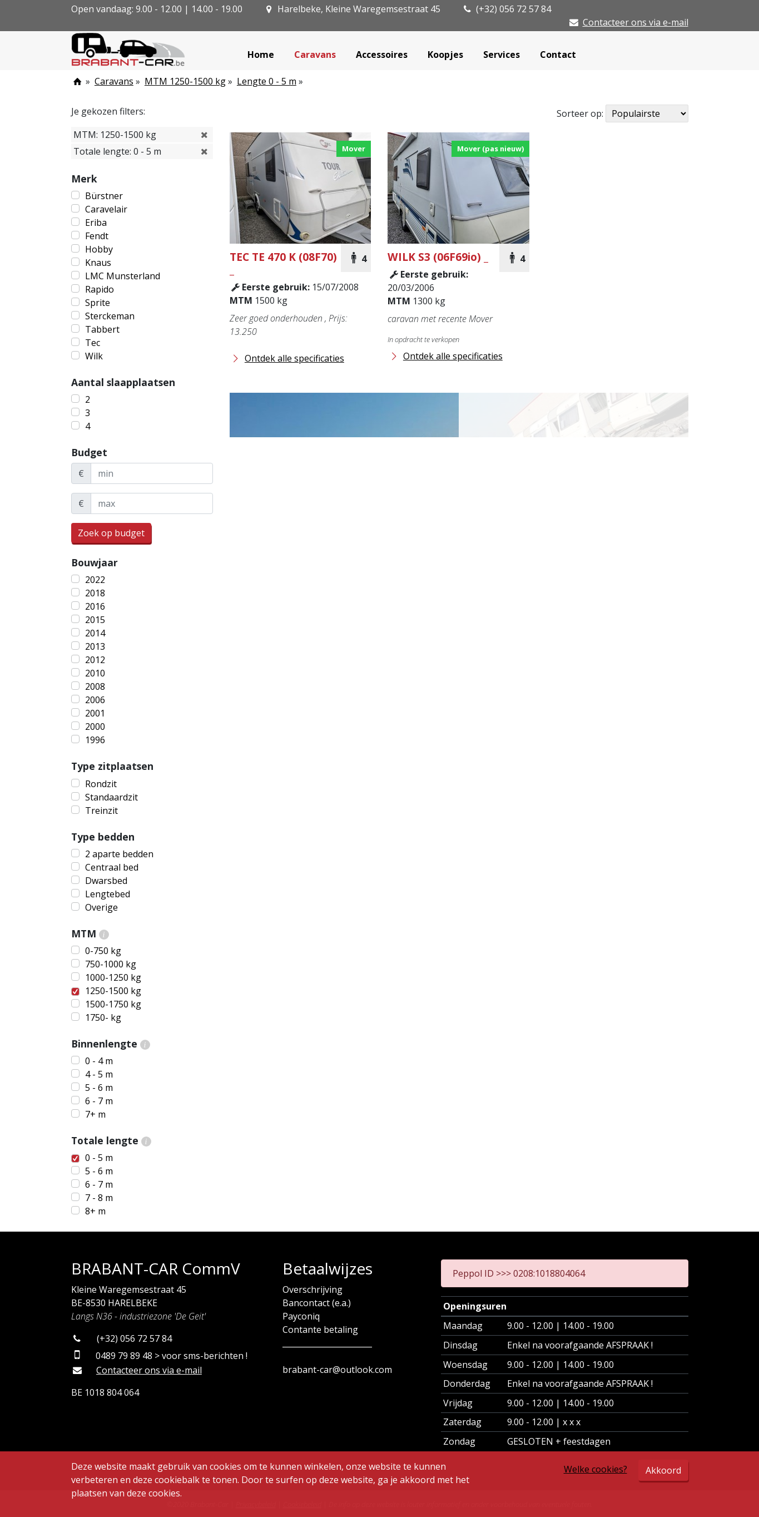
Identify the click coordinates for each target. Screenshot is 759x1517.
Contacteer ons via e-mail (635, 22)
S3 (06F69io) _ (438, 256)
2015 (95, 620)
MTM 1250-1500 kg (185, 81)
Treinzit (101, 810)
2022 (95, 580)
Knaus (98, 262)
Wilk (94, 356)
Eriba (96, 222)
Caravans (315, 54)
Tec (92, 343)
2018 (95, 593)
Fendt (96, 236)
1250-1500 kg (113, 991)
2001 (95, 713)
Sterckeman (110, 316)
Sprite (97, 303)
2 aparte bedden (119, 854)
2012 (95, 660)
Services (501, 54)
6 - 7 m (99, 1101)
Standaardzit (111, 797)
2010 (95, 673)
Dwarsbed (106, 880)
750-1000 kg (110, 964)
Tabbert (102, 329)
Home (260, 54)
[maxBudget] (152, 503)
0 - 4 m (99, 1061)
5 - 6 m (99, 1087)
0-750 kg (103, 951)
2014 (95, 633)
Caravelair (106, 209)
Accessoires (382, 54)
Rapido (99, 289)
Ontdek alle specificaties (287, 358)
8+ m (95, 1211)
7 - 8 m (99, 1198)
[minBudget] (152, 473)
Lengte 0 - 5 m (266, 81)
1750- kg (103, 1017)
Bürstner (104, 196)
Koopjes (445, 54)
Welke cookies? (595, 1469)
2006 (95, 700)
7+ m (95, 1114)
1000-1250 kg (113, 977)
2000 (95, 726)
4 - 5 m (99, 1074)
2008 (95, 686)
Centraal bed (111, 867)
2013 (95, 646)
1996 (95, 740)
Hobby (99, 249)
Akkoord (663, 1470)
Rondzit (101, 784)
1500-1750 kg (113, 1004)
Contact (558, 54)
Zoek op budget (111, 533)
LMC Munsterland (122, 276)
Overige (101, 907)
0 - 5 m (99, 1158)
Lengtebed (107, 894)
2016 (95, 606)
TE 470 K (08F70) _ (283, 263)
